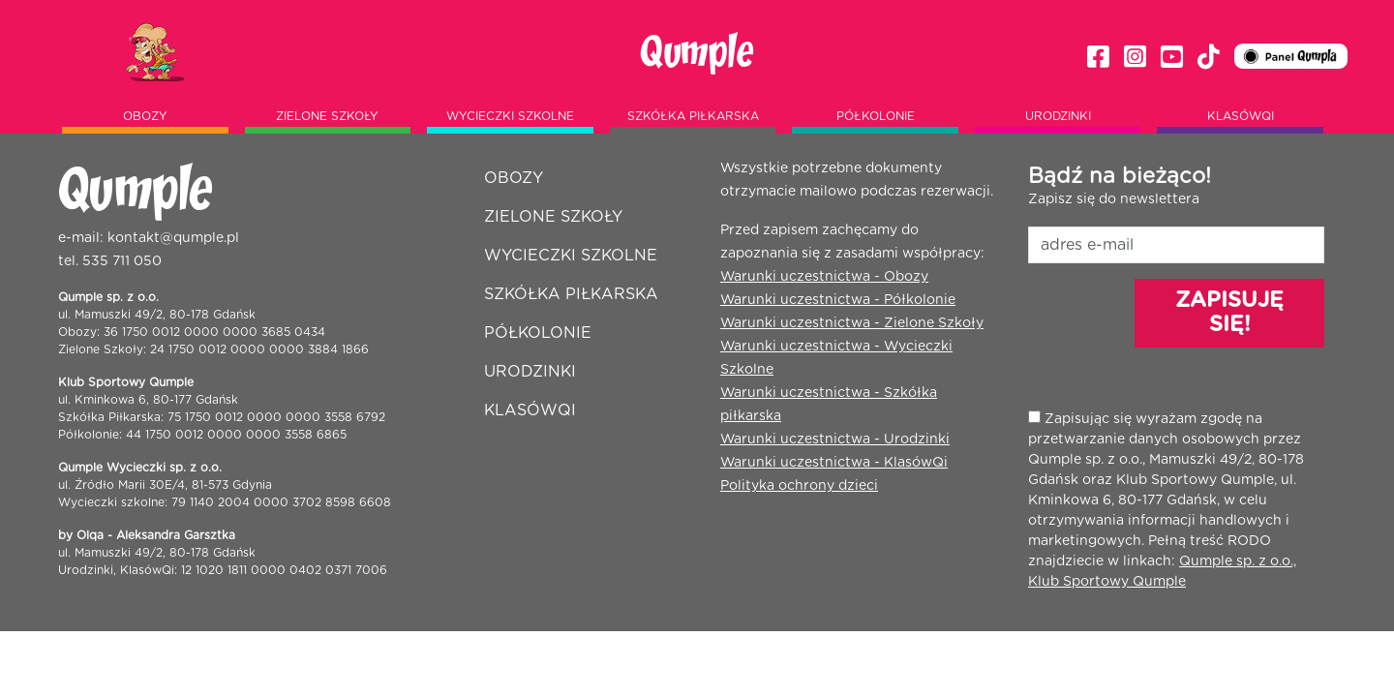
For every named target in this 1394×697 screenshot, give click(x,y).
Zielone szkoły (327, 116)
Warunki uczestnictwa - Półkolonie (837, 300)
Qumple (697, 53)
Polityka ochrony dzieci (799, 486)
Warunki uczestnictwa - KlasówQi (834, 463)
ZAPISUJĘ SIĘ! (1229, 312)
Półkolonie (875, 116)
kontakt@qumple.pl (173, 238)
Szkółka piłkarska (693, 116)
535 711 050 (122, 261)
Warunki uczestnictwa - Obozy (824, 277)
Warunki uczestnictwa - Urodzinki (835, 439)
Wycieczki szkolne (510, 116)
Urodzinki (1058, 116)
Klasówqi (1240, 116)
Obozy (145, 116)
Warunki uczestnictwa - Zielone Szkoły (852, 323)
